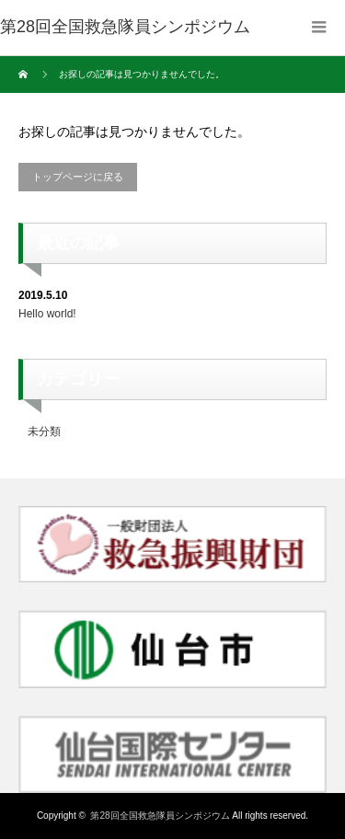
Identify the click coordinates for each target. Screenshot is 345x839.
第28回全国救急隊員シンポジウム (159, 815)
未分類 (44, 431)
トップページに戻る (77, 176)
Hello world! (47, 313)
